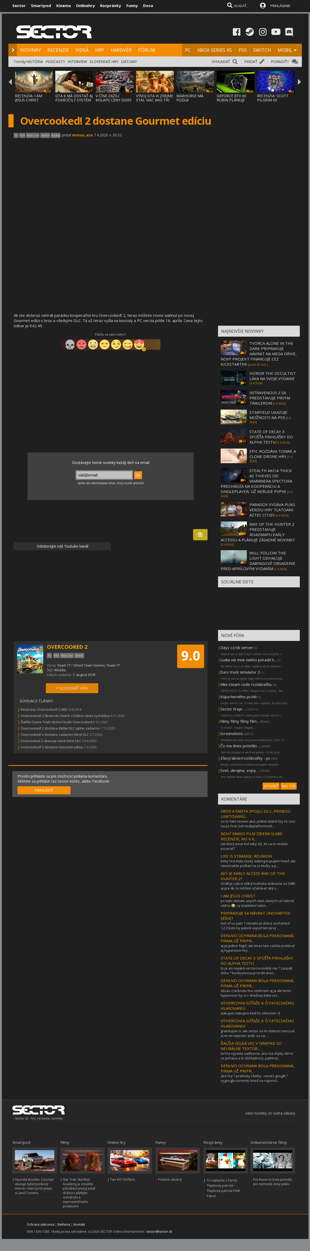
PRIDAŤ (250, 61)
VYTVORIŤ (271, 786)
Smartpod (41, 5)
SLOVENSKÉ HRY (104, 61)
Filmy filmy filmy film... (239, 721)
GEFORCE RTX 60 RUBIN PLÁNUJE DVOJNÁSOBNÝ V (232, 100)
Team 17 (63, 665)
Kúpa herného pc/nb (238, 696)
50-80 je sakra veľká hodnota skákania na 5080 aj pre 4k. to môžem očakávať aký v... (258, 886)
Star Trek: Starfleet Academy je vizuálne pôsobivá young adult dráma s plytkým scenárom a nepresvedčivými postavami (79, 1192)
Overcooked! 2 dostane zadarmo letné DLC (55, 734)
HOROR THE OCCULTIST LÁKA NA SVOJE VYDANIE (272, 376)
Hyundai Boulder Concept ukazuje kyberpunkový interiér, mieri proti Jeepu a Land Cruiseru (34, 1186)
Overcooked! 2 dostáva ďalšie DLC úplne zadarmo (60, 728)
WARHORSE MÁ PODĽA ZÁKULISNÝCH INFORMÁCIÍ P (189, 102)
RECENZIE (58, 50)
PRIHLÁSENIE (280, 5)
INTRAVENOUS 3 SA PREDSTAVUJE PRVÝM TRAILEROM (269, 398)
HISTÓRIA (34, 61)
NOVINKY (30, 50)
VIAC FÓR (288, 786)
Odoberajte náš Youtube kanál (62, 546)
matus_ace (82, 135)
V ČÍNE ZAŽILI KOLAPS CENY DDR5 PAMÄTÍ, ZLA (114, 100)
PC (188, 50)
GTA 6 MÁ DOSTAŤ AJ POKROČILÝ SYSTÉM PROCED (74, 100)
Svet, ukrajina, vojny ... (239, 770)
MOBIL (285, 50)
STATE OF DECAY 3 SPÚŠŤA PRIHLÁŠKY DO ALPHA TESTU (271, 437)
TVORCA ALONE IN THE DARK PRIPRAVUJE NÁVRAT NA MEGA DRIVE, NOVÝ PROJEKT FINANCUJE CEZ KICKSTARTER (259, 354)
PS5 (242, 50)
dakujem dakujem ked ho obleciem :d (250, 1013)
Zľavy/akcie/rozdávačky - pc (245, 758)
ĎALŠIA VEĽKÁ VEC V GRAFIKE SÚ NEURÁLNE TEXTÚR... (251, 1046)
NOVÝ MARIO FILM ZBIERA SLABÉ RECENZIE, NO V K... (251, 836)
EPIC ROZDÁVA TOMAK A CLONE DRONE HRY (272, 454)
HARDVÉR (121, 50)
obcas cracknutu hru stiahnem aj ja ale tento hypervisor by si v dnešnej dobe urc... (256, 993)
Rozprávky (110, 5)
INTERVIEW (77, 61)
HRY (99, 50)
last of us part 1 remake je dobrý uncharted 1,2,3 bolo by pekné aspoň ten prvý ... (255, 925)
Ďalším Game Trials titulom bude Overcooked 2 (58, 722)
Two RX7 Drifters (122, 1179)
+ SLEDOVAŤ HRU (72, 688)
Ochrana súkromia (40, 1224)
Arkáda (60, 670)
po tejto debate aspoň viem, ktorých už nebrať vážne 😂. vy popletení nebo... (257, 903)
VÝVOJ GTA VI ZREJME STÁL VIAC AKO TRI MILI (154, 100)
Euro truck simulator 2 (240, 672)
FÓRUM (146, 50)
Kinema (63, 5)
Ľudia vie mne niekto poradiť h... (248, 659)
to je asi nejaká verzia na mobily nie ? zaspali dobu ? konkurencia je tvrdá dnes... (256, 970)
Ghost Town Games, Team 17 (96, 665)
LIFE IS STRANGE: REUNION (246, 856)
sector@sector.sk (159, 1231)
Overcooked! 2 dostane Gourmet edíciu (52, 747)
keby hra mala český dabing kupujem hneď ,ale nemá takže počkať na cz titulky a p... (258, 863)
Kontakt (79, 1224)
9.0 (190, 655)
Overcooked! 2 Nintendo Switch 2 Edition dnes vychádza (65, 715)
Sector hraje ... (233, 708)
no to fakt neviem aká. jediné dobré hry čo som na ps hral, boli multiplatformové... (258, 823)
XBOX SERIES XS (214, 50)
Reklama (64, 1224)
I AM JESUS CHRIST (238, 895)
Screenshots (231, 733)
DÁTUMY (129, 61)
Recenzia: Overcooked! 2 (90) (43, 709)
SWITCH (262, 50)
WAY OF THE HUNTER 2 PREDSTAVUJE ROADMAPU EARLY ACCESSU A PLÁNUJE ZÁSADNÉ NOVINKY (258, 531)
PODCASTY (55, 61)
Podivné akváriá (170, 1179)
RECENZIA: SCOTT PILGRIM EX (273, 97)
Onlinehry (85, 5)
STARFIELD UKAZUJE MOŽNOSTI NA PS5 (268, 415)
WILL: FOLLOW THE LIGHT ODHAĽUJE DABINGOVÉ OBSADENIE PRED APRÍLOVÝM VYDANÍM (258, 560)
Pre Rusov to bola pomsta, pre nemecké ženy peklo (272, 1181)
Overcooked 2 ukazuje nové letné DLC (51, 740)
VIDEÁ (82, 50)
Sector (19, 5)
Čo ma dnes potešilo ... (240, 745)
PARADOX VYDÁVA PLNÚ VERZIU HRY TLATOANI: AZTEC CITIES (272, 510)
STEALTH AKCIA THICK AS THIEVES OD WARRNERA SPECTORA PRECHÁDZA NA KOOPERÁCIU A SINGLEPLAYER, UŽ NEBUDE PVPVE (256, 481)
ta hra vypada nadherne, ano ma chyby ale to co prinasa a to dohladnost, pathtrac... (257, 1055)
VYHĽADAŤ (221, 61)
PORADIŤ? (280, 61)
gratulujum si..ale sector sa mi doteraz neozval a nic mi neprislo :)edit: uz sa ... (258, 1033)
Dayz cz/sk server (236, 647)
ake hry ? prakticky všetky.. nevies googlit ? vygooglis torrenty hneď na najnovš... (254, 1078)
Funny (132, 5)
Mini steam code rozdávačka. (246, 684)
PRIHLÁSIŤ (44, 790)
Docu (148, 5)
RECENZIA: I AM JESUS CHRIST (28, 97)
